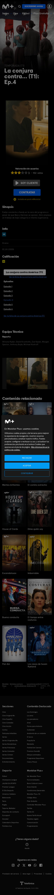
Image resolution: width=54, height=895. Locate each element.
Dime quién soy (35, 529)
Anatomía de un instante (36, 733)
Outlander (31, 730)
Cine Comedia (7, 723)
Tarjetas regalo (32, 819)
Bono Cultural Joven (35, 783)
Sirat (29, 723)
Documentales (7, 758)
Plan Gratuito (41, 13)
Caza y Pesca (32, 762)
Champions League (9, 780)
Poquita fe (31, 741)
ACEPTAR (27, 466)
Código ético (32, 798)
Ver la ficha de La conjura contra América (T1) (24, 316)
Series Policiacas (8, 748)
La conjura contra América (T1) (24, 272)
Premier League (8, 787)
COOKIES (49, 874)
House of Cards (10, 529)
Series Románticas (9, 744)
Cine (15, 13)
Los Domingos (32, 712)
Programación (32, 826)
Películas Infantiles (9, 733)
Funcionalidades (33, 780)
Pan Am (6, 664)
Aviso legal (26, 874)
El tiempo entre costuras (35, 618)
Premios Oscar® (33, 751)
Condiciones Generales (36, 790)
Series (5, 13)
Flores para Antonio (34, 726)
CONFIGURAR (27, 473)
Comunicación (32, 823)
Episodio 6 (8, 309)
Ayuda (27, 846)
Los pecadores (32, 719)
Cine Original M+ (8, 716)
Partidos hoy (7, 826)
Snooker (5, 819)
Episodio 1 (8, 286)
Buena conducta (10, 617)
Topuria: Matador (8, 808)
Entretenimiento (8, 762)
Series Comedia (8, 751)
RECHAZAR (27, 458)
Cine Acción (6, 726)
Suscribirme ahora (34, 6)
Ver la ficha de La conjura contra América (28, 277)
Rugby (4, 805)
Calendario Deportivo (10, 823)
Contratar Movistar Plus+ (36, 805)
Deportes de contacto (10, 812)
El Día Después (8, 790)
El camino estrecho (37, 485)
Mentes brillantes (11, 485)
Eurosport (6, 815)
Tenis (4, 801)
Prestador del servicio (10, 874)
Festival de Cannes (34, 748)
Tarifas (29, 808)
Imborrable (33, 573)
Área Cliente (32, 787)
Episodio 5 (8, 304)
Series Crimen (7, 755)
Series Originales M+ (10, 741)
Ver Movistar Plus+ (34, 776)
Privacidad (38, 874)
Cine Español (7, 719)
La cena (30, 716)
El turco (30, 737)
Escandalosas (9, 573)
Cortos (4, 730)
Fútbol (26, 13)
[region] (27, 447)
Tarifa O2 (30, 812)
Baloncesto (6, 798)
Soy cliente (27, 183)
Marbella (30, 744)
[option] (17, 373)
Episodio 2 (8, 291)
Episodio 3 (8, 295)
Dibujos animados (34, 755)
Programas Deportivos (35, 758)
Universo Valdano (9, 794)
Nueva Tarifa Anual (34, 815)
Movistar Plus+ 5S (33, 794)
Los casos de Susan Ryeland (37, 665)
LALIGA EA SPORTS (9, 783)
